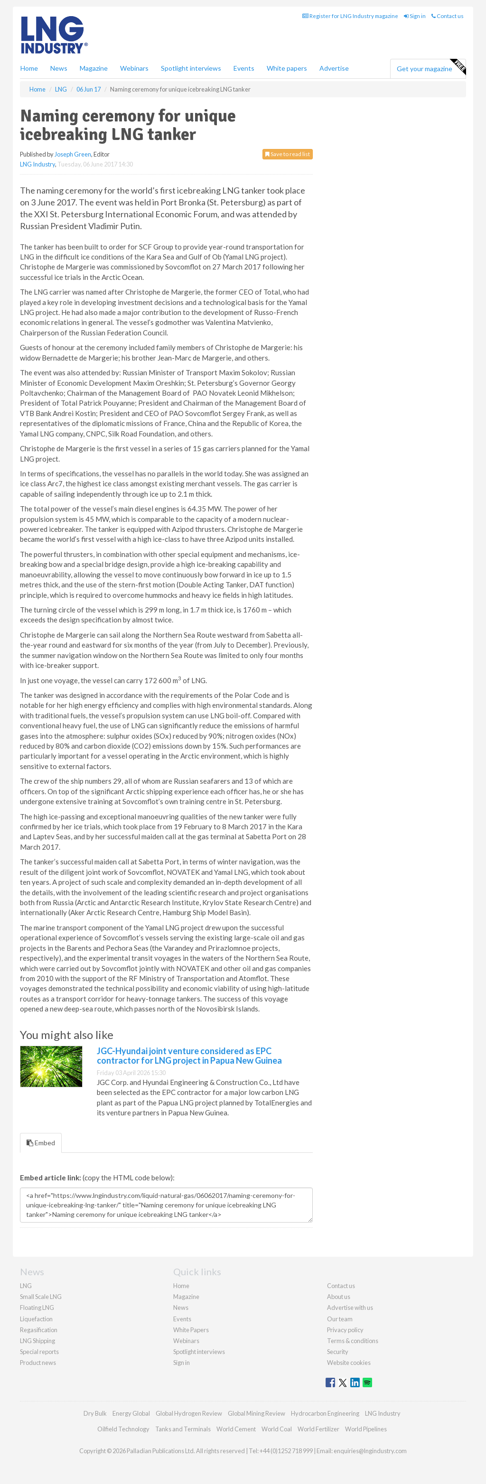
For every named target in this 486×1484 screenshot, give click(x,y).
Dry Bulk (95, 1413)
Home (29, 68)
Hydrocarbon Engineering (325, 1413)
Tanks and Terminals (183, 1429)
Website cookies (349, 1362)
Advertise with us (350, 1307)
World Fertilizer (318, 1429)
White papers (287, 68)
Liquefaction (36, 1319)
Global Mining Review (256, 1413)
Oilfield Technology (123, 1429)
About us (338, 1296)
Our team (340, 1319)
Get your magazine (431, 67)
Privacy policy (345, 1330)
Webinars (134, 68)
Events (244, 68)
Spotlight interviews (191, 68)
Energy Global (131, 1413)
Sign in (415, 16)
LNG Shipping (37, 1341)
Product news (38, 1362)
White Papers (191, 1330)
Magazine (94, 68)
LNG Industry (37, 164)
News (180, 1307)
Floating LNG (37, 1307)
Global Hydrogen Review (189, 1413)
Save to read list (287, 154)
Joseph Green (73, 154)
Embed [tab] (41, 1143)
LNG (26, 1285)
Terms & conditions (352, 1341)
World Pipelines (366, 1429)
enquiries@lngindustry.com (370, 1451)
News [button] (58, 68)
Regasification (38, 1330)
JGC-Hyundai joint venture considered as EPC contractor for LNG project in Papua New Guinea (189, 1056)
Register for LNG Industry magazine (350, 16)
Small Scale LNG (41, 1296)
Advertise (334, 68)
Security (337, 1351)
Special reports (39, 1351)
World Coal (277, 1429)
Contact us (447, 16)
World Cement (236, 1429)
